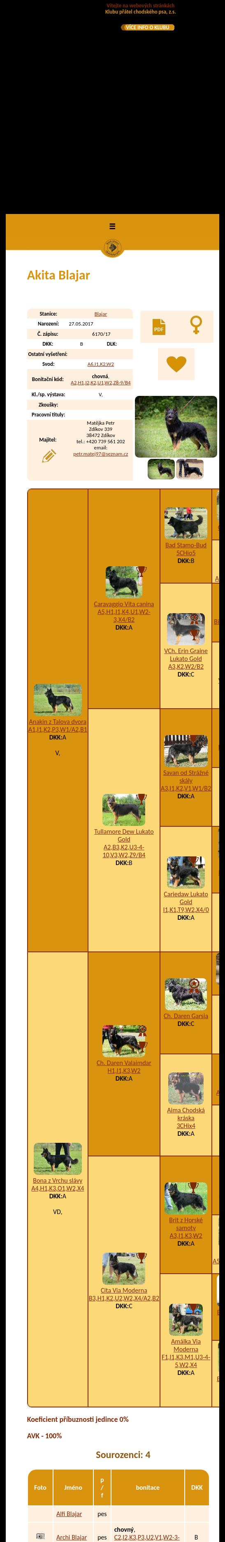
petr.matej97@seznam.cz (100, 248)
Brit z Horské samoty (186, 1018)
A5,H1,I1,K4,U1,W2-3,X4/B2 (123, 409)
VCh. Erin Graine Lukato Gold (186, 449)
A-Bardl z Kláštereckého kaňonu (75, 1475)
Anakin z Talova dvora (57, 515)
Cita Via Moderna (124, 1084)
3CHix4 (185, 919)
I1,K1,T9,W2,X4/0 (186, 704)
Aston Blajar (72, 1371)
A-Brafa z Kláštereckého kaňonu (75, 1505)
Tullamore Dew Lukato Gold (123, 629)
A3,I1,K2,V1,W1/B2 (186, 582)
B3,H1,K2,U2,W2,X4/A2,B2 (124, 1092)
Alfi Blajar (69, 1308)
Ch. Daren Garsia (186, 810)
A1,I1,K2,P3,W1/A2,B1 (57, 523)
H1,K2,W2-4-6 (153, 1509)
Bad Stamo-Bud (185, 339)
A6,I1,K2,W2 (101, 158)
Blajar (101, 108)
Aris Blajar (70, 1354)
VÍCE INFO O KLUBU (147, 27)
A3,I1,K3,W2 (186, 1029)
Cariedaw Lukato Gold (186, 692)
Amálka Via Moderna (186, 1139)
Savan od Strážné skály (186, 570)
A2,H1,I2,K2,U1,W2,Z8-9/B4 (101, 176)
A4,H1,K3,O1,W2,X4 (57, 982)
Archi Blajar (71, 1331)
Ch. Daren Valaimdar (124, 857)
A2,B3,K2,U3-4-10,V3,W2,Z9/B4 (123, 645)
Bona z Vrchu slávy (57, 975)
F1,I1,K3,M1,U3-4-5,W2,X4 (186, 1155)
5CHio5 (186, 347)
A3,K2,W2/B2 (186, 461)
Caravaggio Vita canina (124, 398)
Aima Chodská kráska (186, 908)
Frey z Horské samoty (70, 1419)
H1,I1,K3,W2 (124, 865)
